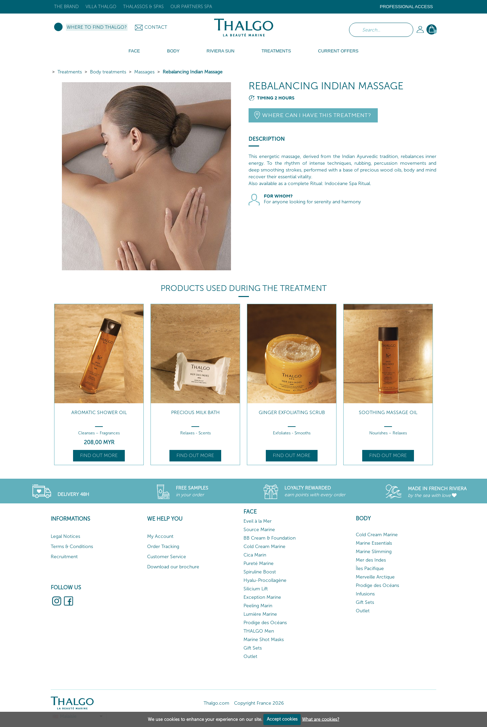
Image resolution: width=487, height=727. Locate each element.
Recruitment (64, 557)
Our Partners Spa (191, 6)
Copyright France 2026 (259, 703)
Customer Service (166, 557)
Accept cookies (282, 719)
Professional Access (406, 6)
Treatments (69, 72)
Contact (155, 27)
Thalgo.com (216, 703)
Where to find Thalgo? (97, 27)
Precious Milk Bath (195, 412)
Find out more (99, 455)
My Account (160, 536)
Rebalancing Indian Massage (193, 72)
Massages (144, 72)
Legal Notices (65, 536)
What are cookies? (320, 719)
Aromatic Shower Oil (99, 412)
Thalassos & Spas (143, 6)
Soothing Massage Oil (388, 412)
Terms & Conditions (72, 546)
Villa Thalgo (101, 6)
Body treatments (108, 72)
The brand (66, 6)
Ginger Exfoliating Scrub (292, 412)
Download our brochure (173, 567)
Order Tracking (163, 546)
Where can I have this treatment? (316, 115)
